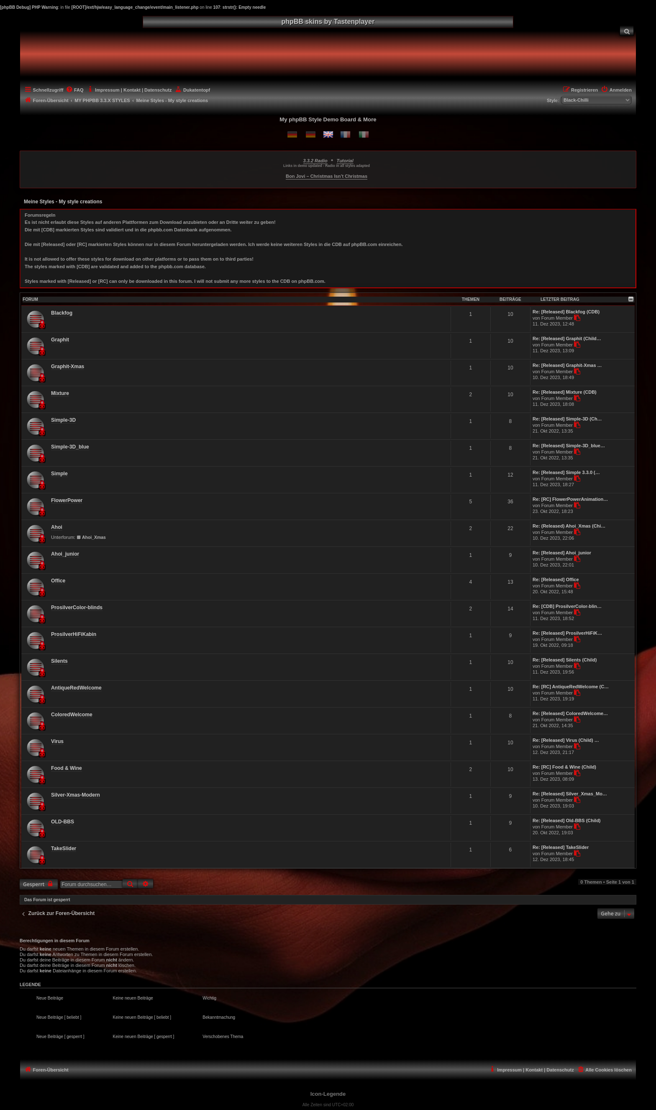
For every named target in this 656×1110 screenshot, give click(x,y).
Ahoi (56, 527)
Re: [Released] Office (556, 579)
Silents (59, 661)
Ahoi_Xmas (91, 537)
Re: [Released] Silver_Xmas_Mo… (570, 793)
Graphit (60, 340)
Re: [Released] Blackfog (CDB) (566, 311)
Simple (59, 474)
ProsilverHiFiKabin (73, 634)
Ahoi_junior (65, 554)
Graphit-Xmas (67, 366)
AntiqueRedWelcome (76, 688)
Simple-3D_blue (70, 447)
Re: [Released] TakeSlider (561, 847)
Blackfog (61, 313)
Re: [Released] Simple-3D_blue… (569, 445)
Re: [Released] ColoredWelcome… (570, 713)
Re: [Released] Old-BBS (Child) (567, 820)
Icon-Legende (328, 1094)
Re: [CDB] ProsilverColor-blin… (567, 606)
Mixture (60, 393)
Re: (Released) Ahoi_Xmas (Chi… (569, 525)
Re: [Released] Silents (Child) (565, 659)
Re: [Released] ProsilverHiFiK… (567, 633)
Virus (57, 741)
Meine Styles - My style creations (63, 202)
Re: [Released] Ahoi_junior (562, 552)
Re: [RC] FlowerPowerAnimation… (570, 499)
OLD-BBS (62, 822)
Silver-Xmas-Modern (75, 795)
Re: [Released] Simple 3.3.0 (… (566, 472)
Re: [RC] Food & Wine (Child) (564, 766)
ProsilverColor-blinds (76, 607)
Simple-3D (63, 420)
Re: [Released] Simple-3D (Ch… (567, 418)
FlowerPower (66, 500)
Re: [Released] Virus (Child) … (566, 740)
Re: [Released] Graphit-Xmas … (567, 365)
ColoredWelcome (71, 715)
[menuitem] (627, 31)
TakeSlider (63, 848)
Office (58, 581)
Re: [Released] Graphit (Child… (567, 338)
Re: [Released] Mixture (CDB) (565, 392)
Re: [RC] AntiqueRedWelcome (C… (571, 686)
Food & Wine (66, 768)
